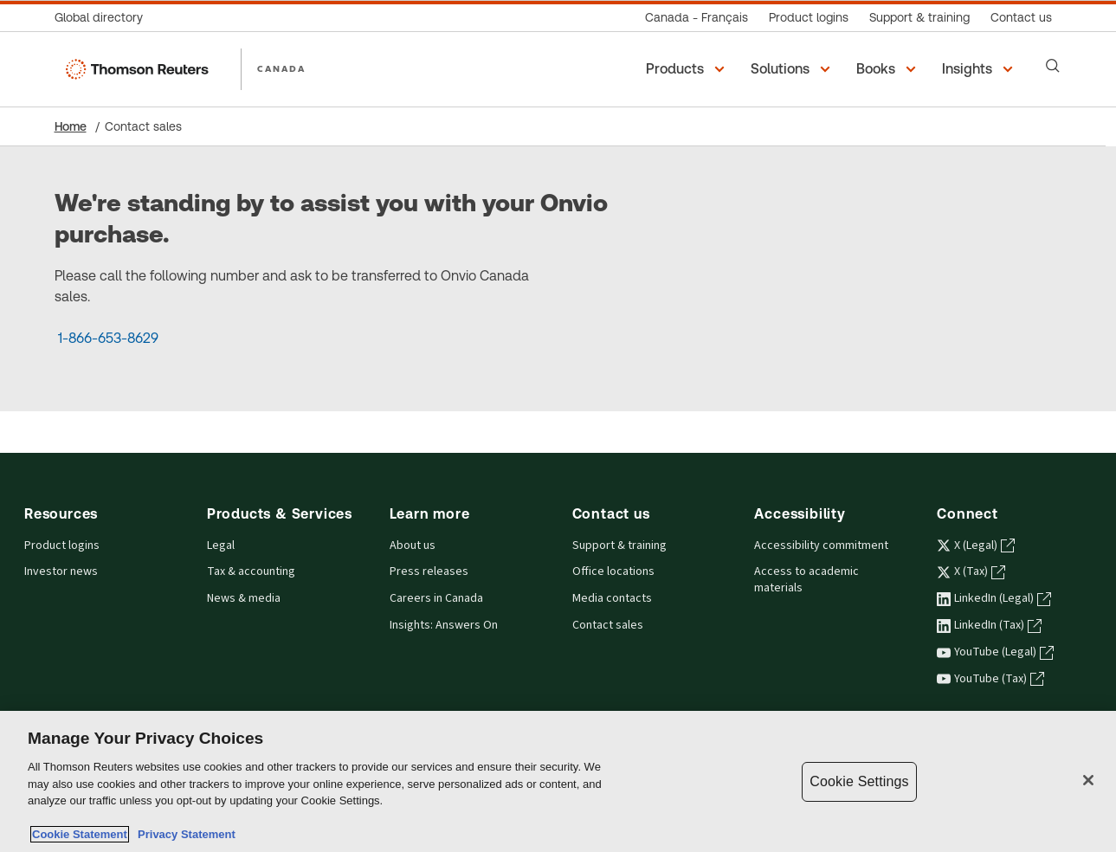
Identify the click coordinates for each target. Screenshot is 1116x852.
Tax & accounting (251, 571)
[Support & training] (919, 17)
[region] (558, 781)
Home (71, 126)
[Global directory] (104, 17)
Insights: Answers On (444, 625)
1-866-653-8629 (108, 338)
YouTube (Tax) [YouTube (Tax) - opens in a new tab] (990, 679)
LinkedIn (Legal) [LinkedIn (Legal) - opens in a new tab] (994, 598)
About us (412, 545)
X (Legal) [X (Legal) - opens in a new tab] (976, 545)
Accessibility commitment (821, 545)
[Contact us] (1021, 17)
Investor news (61, 571)
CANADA (281, 68)
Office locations (613, 571)
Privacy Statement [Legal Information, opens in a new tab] (183, 834)
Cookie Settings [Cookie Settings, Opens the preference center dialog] (859, 781)
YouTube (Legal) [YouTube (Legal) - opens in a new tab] (995, 652)
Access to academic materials (806, 580)
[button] (687, 69)
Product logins (62, 545)
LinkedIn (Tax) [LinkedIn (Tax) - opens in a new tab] (989, 625)
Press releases (429, 571)
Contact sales (607, 625)
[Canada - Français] (696, 17)
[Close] (1088, 780)
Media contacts (612, 598)
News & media (244, 598)
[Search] (1053, 66)
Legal (221, 545)
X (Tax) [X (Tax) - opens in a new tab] (971, 571)
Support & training (619, 545)
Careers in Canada (436, 598)
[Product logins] (808, 17)
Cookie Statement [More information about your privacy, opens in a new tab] (79, 834)
